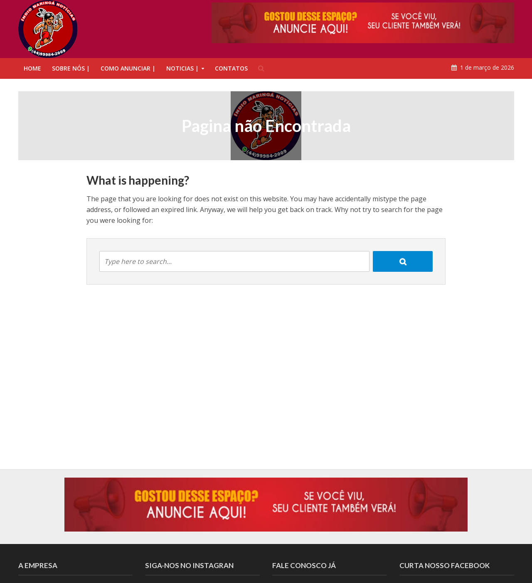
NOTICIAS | (182, 68)
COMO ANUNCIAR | (128, 68)
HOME (32, 68)
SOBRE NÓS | (71, 68)
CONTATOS (231, 68)
